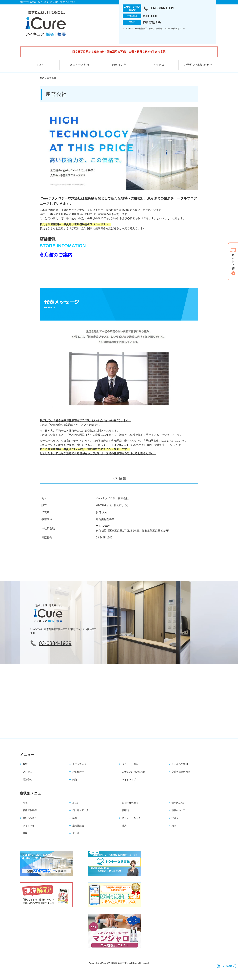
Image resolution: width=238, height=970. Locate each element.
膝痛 (124, 825)
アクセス (158, 64)
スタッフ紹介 (79, 764)
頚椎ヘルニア (178, 810)
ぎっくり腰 (28, 825)
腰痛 (25, 833)
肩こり (75, 833)
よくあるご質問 (180, 764)
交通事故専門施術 (181, 771)
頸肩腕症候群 (178, 802)
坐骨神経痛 (78, 825)
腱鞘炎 (125, 810)
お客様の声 (119, 64)
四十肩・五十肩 (80, 810)
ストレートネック (131, 818)
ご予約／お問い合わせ (198, 64)
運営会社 (27, 779)
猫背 (74, 818)
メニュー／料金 (79, 64)
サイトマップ (129, 779)
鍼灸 (74, 779)
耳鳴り (26, 802)
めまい (75, 802)
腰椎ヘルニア (30, 818)
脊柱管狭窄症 (30, 810)
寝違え (175, 818)
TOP (40, 64)
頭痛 (174, 825)
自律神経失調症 (130, 802)
